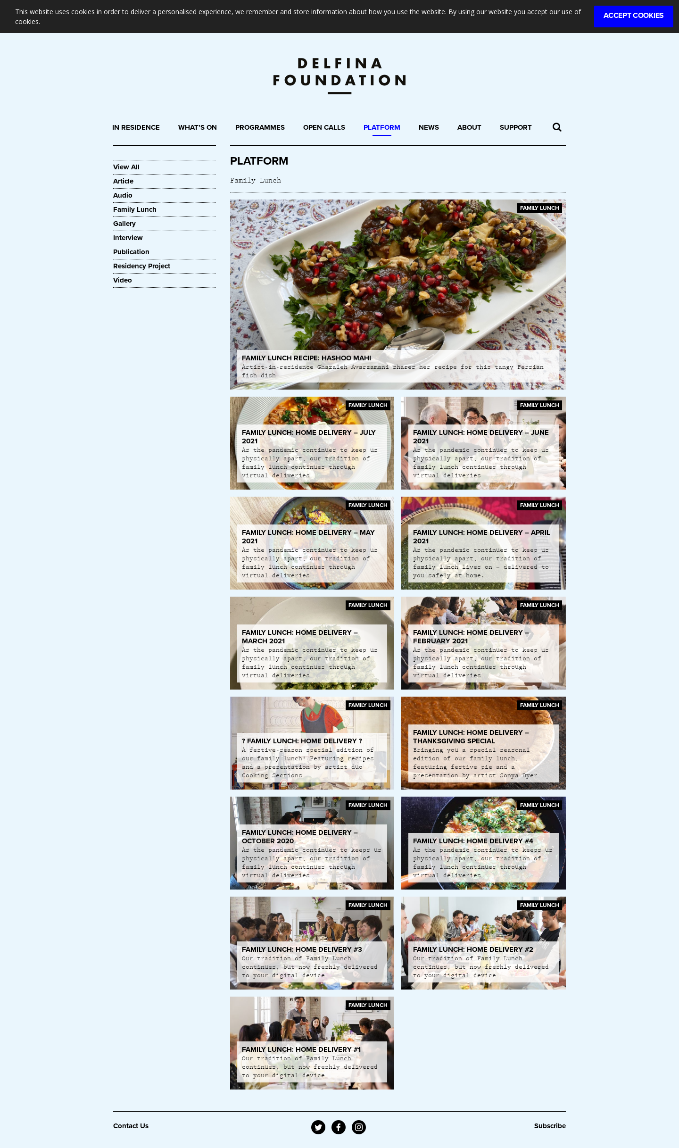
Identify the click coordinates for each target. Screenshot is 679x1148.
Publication (131, 252)
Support (516, 127)
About (469, 127)
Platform (382, 127)
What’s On (197, 127)
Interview (128, 237)
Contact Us (131, 1126)
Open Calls (324, 127)
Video (122, 280)
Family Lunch (135, 209)
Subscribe (550, 1126)
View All (126, 167)
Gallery (124, 223)
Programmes (260, 127)
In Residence (136, 127)
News (429, 127)
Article (123, 181)
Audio (122, 195)
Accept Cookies (634, 15)
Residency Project (141, 266)
